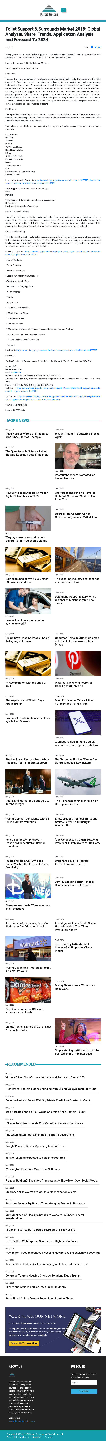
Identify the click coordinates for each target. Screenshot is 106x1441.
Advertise (37, 1437)
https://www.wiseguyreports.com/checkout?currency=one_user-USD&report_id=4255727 (56, 350)
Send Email (16, 372)
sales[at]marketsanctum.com (22, 1421)
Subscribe (84, 1391)
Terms (9, 1437)
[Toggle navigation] (63, 10)
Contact (48, 1437)
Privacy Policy (22, 1437)
